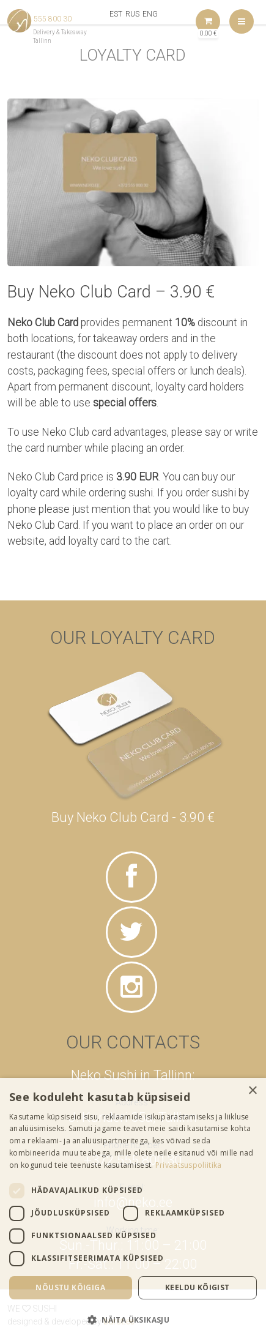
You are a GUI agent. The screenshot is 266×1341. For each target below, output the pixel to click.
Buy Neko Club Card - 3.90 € (133, 817)
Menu (241, 21)
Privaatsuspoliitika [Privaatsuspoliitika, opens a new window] (188, 1165)
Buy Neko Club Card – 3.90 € (111, 292)
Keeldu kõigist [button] (197, 1287)
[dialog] (133, 1209)
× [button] (252, 1091)
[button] (133, 1319)
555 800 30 (53, 19)
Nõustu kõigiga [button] (70, 1287)
